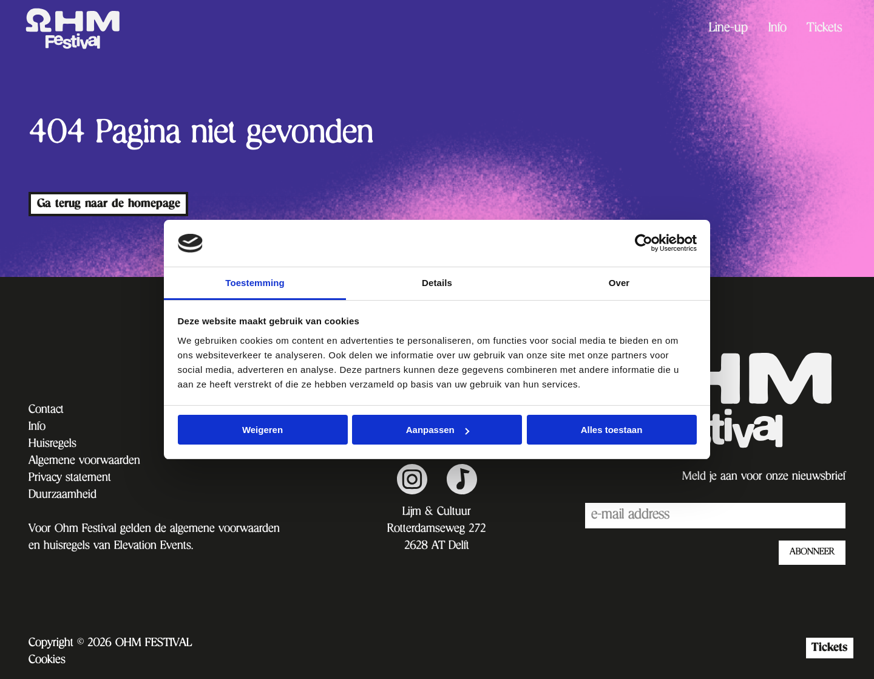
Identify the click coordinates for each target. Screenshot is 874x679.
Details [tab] (437, 283)
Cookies (47, 661)
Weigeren (262, 430)
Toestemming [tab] (255, 283)
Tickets (824, 29)
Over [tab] (619, 283)
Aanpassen (437, 430)
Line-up (728, 29)
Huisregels (52, 444)
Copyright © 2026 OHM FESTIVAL (110, 644)
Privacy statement (70, 479)
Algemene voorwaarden (84, 462)
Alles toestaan (612, 430)
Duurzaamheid (63, 496)
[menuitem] (728, 29)
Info (777, 29)
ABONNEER (812, 553)
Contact (46, 410)
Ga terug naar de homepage (108, 204)
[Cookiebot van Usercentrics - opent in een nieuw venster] (644, 243)
